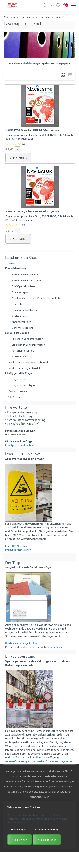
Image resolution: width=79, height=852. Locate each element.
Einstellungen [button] (17, 829)
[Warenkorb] (65, 5)
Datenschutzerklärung (44, 829)
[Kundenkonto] (51, 5)
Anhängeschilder (21, 321)
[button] (45, 5)
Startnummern (20, 315)
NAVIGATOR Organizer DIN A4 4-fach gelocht (32, 211)
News (11, 263)
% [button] (17, 149)
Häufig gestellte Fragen (19, 373)
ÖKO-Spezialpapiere (23, 286)
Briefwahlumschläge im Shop (21, 643)
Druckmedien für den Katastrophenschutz (36, 298)
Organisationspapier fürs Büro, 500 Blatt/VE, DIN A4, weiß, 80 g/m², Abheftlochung (39, 136)
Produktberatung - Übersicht (25, 368)
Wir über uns (15, 397)
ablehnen (19, 839)
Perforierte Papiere (23, 350)
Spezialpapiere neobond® (27, 280)
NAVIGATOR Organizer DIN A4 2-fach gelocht (32, 130)
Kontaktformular (18, 391)
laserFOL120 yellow (16, 545)
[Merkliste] (58, 5)
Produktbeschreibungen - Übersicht (29, 362)
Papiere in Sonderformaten (27, 338)
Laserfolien (18, 304)
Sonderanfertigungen (17, 332)
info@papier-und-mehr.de (20, 445)
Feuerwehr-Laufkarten (25, 310)
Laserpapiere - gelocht (24, 23)
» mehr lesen (55, 647)
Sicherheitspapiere (22, 327)
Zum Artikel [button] (18, 157)
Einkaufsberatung (15, 268)
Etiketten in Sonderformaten (28, 344)
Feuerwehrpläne (21, 292)
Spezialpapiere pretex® (25, 274)
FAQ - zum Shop (20, 379)
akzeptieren (47, 839)
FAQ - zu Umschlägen (24, 385)
